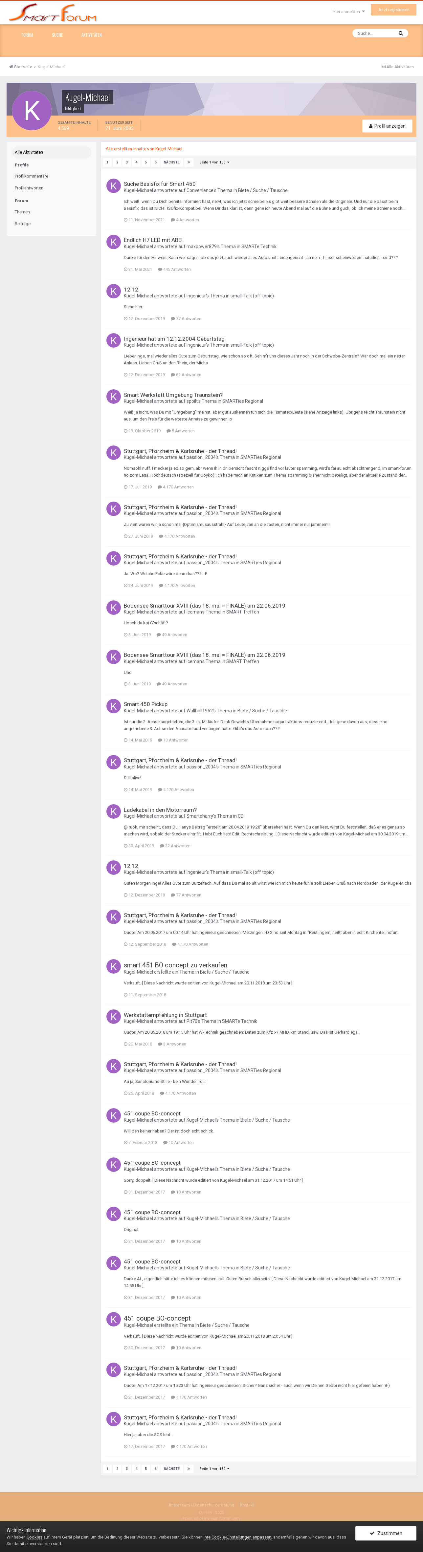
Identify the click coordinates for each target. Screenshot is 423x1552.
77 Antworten (186, 317)
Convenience (200, 189)
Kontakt (247, 1504)
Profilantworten (29, 187)
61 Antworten (186, 374)
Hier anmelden (349, 11)
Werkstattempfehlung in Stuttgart (165, 1014)
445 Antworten (174, 268)
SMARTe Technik (259, 245)
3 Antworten (172, 1043)
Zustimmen (386, 1533)
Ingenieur (196, 295)
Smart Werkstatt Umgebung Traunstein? (173, 394)
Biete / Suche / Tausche (263, 189)
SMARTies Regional (242, 400)
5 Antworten (181, 430)
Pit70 (192, 1021)
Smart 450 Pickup (145, 704)
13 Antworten (173, 739)
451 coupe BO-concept (152, 1113)
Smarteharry (200, 815)
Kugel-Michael (138, 189)
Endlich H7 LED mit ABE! (153, 239)
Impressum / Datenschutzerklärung (201, 1504)
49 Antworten (172, 634)
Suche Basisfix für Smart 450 (160, 183)
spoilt (192, 400)
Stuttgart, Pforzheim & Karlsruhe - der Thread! (180, 450)
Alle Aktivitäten (29, 152)
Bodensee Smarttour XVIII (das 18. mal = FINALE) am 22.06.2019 (204, 605)
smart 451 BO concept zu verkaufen (175, 965)
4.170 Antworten (176, 486)
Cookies (34, 1537)
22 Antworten (175, 845)
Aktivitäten (91, 35)
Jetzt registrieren (394, 9)
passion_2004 (201, 457)
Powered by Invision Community (211, 1518)
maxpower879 (202, 245)
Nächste (171, 162)
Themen (22, 211)
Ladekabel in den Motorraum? (160, 809)
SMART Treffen (242, 611)
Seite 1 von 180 (214, 162)
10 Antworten (178, 1142)
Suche (57, 35)
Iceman (194, 611)
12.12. (132, 289)
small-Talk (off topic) (252, 295)
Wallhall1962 (200, 710)
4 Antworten (185, 219)
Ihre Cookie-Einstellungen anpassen (237, 1537)
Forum (27, 35)
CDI (241, 815)
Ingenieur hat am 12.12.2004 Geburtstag (174, 338)
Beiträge (23, 223)
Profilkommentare (31, 176)
